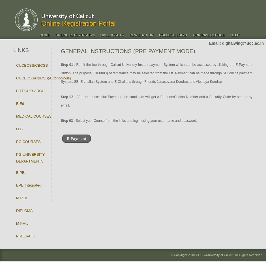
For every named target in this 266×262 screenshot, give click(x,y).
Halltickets (112, 35)
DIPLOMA (24, 211)
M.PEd (21, 198)
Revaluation (141, 35)
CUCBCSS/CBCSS (32, 65)
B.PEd (21, 172)
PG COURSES (28, 142)
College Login (173, 35)
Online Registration (75, 35)
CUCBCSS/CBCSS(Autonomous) (43, 78)
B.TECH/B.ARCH (30, 91)
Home (45, 35)
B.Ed (20, 103)
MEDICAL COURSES (34, 116)
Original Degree (209, 35)
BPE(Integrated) (29, 185)
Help (234, 35)
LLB (19, 129)
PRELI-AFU (25, 236)
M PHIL (22, 223)
